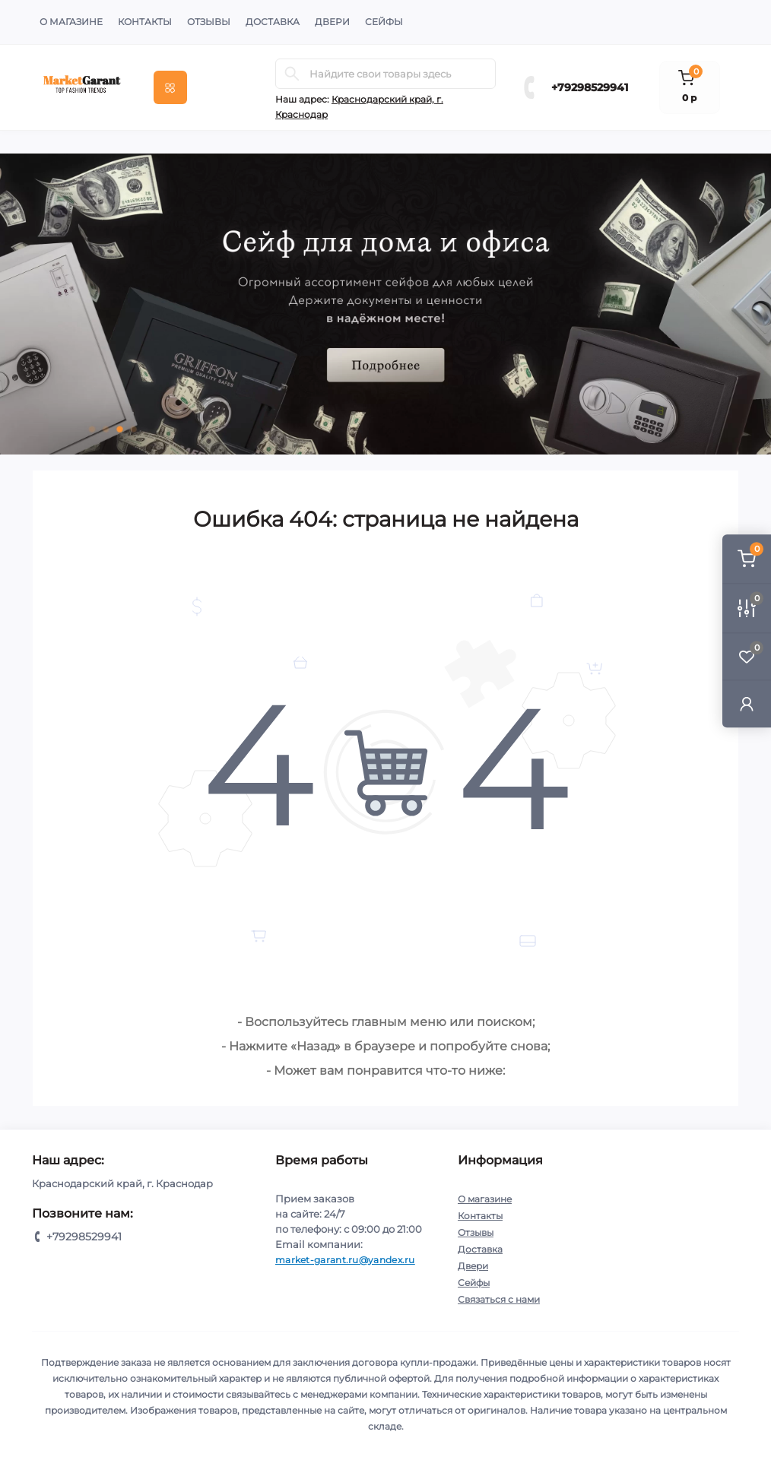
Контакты (145, 21)
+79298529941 (589, 87)
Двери (332, 21)
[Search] (292, 74)
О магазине (71, 21)
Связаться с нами (499, 1299)
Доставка (273, 21)
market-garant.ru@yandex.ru (345, 1259)
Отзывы (208, 21)
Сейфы (384, 21)
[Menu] (170, 87)
